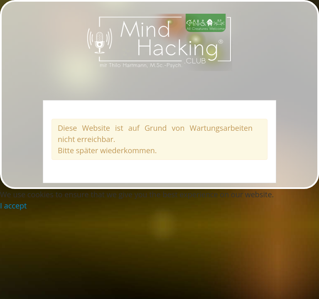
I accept (13, 206)
